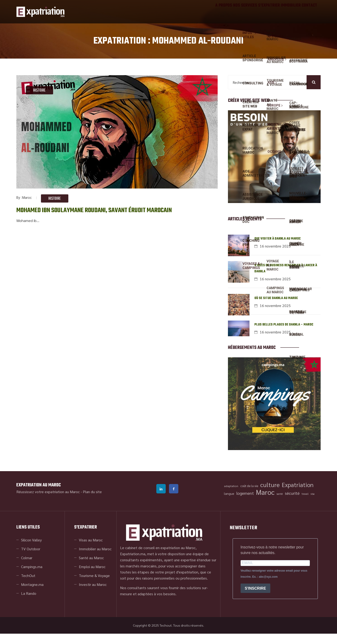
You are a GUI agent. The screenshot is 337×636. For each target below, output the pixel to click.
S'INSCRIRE (255, 590)
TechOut (28, 577)
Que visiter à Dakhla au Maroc (277, 239)
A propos (200, 12)
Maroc (27, 197)
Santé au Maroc (91, 560)
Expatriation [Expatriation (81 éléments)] (298, 487)
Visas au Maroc (91, 542)
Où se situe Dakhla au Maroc (276, 300)
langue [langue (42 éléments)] (229, 496)
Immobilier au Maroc (95, 551)
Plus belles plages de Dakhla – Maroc (283, 327)
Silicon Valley (31, 542)
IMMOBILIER (282, 12)
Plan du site (92, 494)
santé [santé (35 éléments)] (280, 496)
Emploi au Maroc (92, 568)
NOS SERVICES (226, 12)
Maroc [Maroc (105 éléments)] (265, 494)
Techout (166, 627)
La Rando (28, 595)
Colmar (26, 560)
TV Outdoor (30, 551)
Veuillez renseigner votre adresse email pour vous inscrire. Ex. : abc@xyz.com (274, 576)
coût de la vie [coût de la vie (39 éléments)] (249, 488)
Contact (306, 12)
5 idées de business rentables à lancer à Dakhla (285, 269)
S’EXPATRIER (254, 12)
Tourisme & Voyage (94, 577)
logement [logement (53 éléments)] (245, 495)
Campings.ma (31, 568)
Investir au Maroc (93, 586)
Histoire (39, 90)
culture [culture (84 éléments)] (270, 487)
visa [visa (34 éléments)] (313, 496)
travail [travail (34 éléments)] (305, 496)
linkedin (161, 491)
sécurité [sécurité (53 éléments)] (292, 495)
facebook (173, 491)
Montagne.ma (32, 586)
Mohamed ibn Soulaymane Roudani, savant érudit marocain (106, 210)
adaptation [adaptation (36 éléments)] (231, 488)
